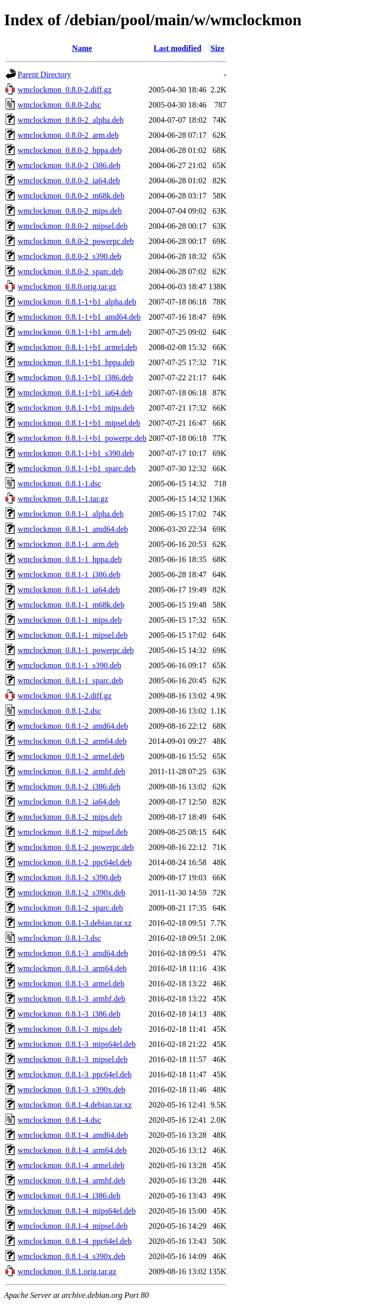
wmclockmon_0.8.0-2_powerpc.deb (76, 241)
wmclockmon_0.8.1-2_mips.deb (70, 817)
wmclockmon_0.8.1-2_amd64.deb (73, 726)
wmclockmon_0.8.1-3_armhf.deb (71, 998)
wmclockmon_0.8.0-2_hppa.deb (70, 150)
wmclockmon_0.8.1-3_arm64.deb (72, 968)
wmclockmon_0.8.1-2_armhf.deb (71, 771)
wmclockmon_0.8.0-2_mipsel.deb (72, 226)
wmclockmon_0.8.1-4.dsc (59, 1120)
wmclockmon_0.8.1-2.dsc (59, 711)
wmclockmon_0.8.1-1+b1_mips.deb (76, 408)
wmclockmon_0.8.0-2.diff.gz (64, 89)
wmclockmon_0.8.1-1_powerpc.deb (76, 650)
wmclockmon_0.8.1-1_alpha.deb (70, 514)
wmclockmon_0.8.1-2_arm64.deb (72, 741)
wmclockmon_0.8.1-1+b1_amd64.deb (79, 317)
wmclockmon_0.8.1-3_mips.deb (70, 1029)
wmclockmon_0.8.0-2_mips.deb (70, 211)
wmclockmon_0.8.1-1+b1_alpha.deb (77, 301)
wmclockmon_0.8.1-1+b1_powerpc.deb (82, 438)
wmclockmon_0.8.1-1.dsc (59, 483)
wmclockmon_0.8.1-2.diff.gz (64, 695)
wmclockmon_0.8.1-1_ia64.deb (69, 589)
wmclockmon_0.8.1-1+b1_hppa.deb (76, 362)
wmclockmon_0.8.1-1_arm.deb (68, 544)
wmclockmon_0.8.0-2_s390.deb (69, 256)
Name (82, 48)
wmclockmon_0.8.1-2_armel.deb (71, 756)
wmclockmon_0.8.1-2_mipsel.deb (72, 832)
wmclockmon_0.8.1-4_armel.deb (71, 1165)
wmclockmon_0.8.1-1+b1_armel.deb (77, 347)
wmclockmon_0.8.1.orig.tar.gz (67, 1271)
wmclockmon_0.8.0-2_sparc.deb (70, 271)
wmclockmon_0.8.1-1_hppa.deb (70, 559)
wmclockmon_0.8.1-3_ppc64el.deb (75, 1074)
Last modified (178, 48)
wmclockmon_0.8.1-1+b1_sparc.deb (77, 468)
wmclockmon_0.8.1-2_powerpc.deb (76, 847)
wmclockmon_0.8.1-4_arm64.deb (72, 1150)
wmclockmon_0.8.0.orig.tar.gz (67, 286)
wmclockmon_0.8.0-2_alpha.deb (70, 120)
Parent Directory (44, 74)
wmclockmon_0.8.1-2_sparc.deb (70, 908)
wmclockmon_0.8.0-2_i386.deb (69, 165)
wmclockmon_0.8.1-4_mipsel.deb (72, 1226)
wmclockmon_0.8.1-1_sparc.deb (70, 680)
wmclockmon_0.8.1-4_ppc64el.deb (75, 1241)
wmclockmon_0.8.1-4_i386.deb (69, 1195)
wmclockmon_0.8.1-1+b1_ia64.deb (75, 392)
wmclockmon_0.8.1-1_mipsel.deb (72, 635)
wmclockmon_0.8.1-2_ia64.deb (69, 801)
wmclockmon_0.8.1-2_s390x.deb (71, 892)
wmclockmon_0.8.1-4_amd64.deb (73, 1135)
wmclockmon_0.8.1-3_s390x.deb (71, 1089)
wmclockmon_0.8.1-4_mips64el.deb (77, 1211)
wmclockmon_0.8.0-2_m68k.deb (71, 195)
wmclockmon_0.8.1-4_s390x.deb (71, 1256)
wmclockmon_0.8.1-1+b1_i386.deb (75, 377)
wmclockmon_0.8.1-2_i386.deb (69, 786)
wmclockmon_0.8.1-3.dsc (59, 938)
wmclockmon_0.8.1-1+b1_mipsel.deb (79, 423)
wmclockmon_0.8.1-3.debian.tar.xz (75, 923)
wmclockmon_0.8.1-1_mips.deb (70, 620)
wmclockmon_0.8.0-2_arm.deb (68, 135)
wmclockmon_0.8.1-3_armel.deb (71, 983)
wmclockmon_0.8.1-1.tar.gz (63, 498)
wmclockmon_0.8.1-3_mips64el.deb (77, 1044)
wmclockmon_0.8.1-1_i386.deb (69, 574)
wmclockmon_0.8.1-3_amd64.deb (73, 953)
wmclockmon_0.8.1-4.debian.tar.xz (75, 1104)
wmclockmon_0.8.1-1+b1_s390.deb (76, 453)
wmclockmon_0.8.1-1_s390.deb (69, 665)
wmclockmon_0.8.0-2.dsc (59, 105)
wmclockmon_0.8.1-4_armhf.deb (71, 1180)
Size (218, 48)
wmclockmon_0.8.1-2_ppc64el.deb (75, 862)
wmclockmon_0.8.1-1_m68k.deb (71, 604)
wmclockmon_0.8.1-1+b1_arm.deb (74, 332)
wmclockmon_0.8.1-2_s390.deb (69, 877)
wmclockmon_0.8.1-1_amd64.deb (73, 529)
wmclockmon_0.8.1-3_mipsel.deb (72, 1059)
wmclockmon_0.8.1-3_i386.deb (69, 1014)
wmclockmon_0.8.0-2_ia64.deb (69, 180)
